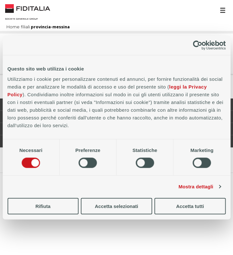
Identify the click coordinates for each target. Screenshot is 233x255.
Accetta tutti (190, 206)
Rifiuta (42, 206)
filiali (25, 27)
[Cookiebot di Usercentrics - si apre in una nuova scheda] (197, 45)
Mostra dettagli (195, 186)
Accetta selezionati (116, 206)
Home (27, 12)
